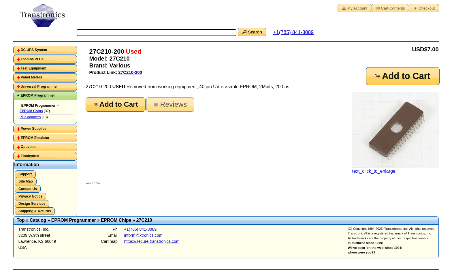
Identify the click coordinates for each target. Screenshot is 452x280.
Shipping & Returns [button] (34, 211)
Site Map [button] (25, 181)
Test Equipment (33, 68)
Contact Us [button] (27, 189)
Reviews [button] (169, 104)
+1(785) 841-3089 (293, 32)
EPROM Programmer (38, 95)
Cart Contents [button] (389, 8)
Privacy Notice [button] (30, 196)
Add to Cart (402, 76)
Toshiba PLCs (32, 59)
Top (21, 220)
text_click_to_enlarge (395, 133)
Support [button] (25, 174)
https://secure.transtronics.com (152, 241)
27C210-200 (130, 72)
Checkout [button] (423, 8)
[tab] (45, 50)
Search (251, 32)
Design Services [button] (31, 204)
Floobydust (30, 156)
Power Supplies (33, 129)
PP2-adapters (30, 117)
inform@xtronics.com (143, 235)
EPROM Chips (116, 220)
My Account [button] (354, 8)
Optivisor (28, 147)
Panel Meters (31, 77)
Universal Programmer (39, 86)
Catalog (38, 220)
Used (133, 51)
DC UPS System (34, 50)
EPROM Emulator (35, 138)
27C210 (144, 220)
